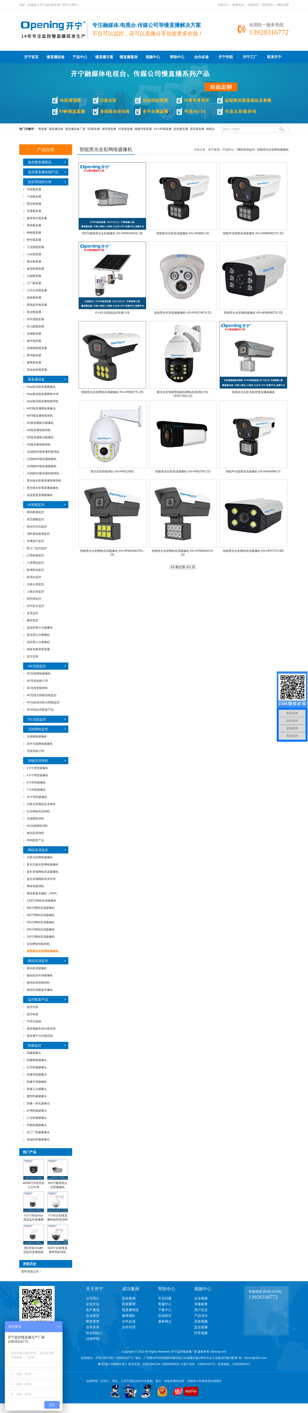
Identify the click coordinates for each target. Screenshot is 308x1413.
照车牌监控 (34, 598)
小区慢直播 (34, 254)
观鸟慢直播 (34, 355)
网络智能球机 (35, 886)
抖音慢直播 (125, 129)
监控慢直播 (180, 129)
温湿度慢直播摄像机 (40, 495)
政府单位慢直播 (37, 218)
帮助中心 (177, 57)
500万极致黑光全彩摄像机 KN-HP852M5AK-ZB (112, 233)
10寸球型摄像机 (37, 797)
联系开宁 (274, 57)
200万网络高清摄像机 (41, 936)
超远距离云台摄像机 (40, 627)
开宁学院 (225, 57)
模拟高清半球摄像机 (40, 975)
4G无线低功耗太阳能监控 (43, 702)
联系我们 (268, 4)
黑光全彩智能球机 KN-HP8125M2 (112, 471)
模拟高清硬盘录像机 (40, 990)
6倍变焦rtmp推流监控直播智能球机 (33, 1252)
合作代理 (128, 1327)
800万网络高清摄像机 (41, 908)
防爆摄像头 (34, 1053)
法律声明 (92, 1339)
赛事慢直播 (34, 362)
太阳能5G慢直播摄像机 (42, 466)
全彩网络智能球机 (38, 944)
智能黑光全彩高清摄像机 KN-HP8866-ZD (182, 233)
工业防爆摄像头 (37, 1118)
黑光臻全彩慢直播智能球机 (44, 480)
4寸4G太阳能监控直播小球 (112, 312)
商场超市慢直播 (37, 304)
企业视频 (201, 1298)
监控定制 (32, 656)
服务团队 (128, 1316)
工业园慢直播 (35, 247)
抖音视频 (201, 1333)
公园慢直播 (34, 276)
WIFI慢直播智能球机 (40, 415)
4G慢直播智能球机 (39, 430)
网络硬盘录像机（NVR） (43, 893)
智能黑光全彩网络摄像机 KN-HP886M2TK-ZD (253, 312)
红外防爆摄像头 (37, 1067)
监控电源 (32, 1014)
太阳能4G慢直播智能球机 (43, 451)
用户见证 (201, 1310)
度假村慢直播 (35, 268)
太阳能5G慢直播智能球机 (43, 473)
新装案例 (128, 1304)
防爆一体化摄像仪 (38, 1103)
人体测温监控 (35, 562)
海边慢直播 (34, 312)
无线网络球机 (35, 818)
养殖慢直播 (34, 225)
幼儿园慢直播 (35, 326)
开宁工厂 (250, 57)
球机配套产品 (35, 840)
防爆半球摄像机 (37, 1081)
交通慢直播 (34, 211)
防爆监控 (34, 1045)
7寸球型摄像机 (36, 789)
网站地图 (283, 4)
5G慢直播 (93, 129)
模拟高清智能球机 (38, 982)
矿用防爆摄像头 (37, 1110)
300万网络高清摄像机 (41, 929)
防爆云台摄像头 (37, 1089)
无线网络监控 (38, 729)
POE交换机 (34, 1021)
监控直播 (201, 1327)
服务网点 (165, 1321)
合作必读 (201, 57)
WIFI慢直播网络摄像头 (41, 408)
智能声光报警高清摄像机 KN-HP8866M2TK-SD (253, 233)
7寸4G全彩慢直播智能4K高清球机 (57, 1219)
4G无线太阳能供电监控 (42, 695)
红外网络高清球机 (38, 811)
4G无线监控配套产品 (40, 709)
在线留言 (253, 4)
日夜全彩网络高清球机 (41, 804)
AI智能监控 (36, 505)
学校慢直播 (34, 189)
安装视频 (201, 1321)
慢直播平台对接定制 (40, 1035)
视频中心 (153, 57)
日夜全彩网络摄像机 (40, 857)
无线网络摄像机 (37, 736)
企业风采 (92, 1316)
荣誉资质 (92, 1321)
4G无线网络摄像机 (39, 673)
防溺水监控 (34, 577)
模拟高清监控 (38, 961)
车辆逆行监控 (35, 541)
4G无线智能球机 (37, 688)
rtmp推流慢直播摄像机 (41, 386)
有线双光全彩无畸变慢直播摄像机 (253, 392)
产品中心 (80, 57)
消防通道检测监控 (38, 533)
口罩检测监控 (35, 555)
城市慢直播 (109, 129)
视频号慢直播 (143, 129)
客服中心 (165, 1304)
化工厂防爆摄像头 (38, 1132)
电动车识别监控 (37, 526)
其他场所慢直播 (37, 369)
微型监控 (32, 620)
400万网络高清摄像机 (41, 922)
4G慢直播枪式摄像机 (40, 423)
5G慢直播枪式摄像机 (40, 437)
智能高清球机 (38, 761)
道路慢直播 (34, 297)
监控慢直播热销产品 (43, 172)
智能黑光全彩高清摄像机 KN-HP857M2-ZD (182, 471)
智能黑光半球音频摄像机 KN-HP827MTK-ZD (182, 312)
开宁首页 (31, 57)
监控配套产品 (38, 999)
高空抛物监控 (35, 519)
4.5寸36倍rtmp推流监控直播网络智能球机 (33, 1219)
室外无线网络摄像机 (40, 743)
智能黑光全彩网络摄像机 (273, 149)
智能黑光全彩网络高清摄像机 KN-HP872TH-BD (253, 551)
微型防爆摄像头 (37, 1096)
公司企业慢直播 (37, 290)
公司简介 (92, 1298)
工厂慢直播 (34, 283)
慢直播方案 (104, 57)
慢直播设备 (56, 57)
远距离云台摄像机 (38, 642)
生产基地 (92, 1310)
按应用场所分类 (39, 182)
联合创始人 (94, 1333)
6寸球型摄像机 (36, 782)
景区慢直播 (197, 129)
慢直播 (42, 129)
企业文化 (92, 1304)
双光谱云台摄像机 (38, 634)
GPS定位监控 (35, 606)
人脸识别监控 (35, 591)
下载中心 (223, 4)
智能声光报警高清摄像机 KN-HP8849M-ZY (253, 471)
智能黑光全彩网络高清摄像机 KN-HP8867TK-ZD (112, 392)
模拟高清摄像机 (37, 968)
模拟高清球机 (35, 833)
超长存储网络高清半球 (41, 879)
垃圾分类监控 (35, 584)
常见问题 (165, 1298)
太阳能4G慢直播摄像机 (42, 459)
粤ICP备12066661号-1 (112, 1364)
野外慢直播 (34, 240)
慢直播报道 (130, 1310)
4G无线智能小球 (37, 680)
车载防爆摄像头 (37, 1125)
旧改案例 (128, 1298)
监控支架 (32, 1007)
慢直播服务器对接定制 (41, 1028)
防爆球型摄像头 (37, 1074)
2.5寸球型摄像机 (37, 768)
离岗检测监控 (35, 512)
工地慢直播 (34, 196)
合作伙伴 (92, 1327)
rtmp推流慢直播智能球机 (42, 401)
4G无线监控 (37, 666)
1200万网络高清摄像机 (41, 900)
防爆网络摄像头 (37, 1060)
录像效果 (201, 1304)
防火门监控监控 (37, 548)
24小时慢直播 (162, 129)
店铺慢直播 (34, 333)
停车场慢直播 (35, 319)
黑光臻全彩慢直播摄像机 (42, 488)
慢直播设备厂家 (75, 129)
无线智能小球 (35, 751)
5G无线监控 (37, 719)
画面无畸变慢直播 (38, 649)
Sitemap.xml (218, 1351)
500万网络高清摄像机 (41, 915)
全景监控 (32, 613)
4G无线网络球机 (37, 825)
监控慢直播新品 (39, 162)
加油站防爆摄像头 (38, 1139)
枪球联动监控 (35, 570)
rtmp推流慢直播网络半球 (42, 394)
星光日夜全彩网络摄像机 (42, 864)
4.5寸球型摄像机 (37, 775)
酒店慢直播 (34, 261)
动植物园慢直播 (37, 348)
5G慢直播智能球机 (39, 444)
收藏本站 (238, 4)
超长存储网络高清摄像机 (42, 871)
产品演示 (201, 1316)
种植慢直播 (34, 232)
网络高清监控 (38, 850)
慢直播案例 (129, 57)
